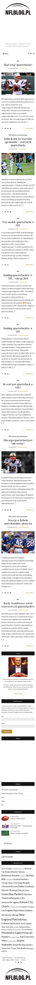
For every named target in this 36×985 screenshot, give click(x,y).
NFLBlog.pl (8, 843)
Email (3, 723)
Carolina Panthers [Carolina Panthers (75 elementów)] (21, 879)
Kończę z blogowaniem (18, 818)
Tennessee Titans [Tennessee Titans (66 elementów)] (8, 948)
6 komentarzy (24, 68)
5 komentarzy (23, 282)
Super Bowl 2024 (7, 957)
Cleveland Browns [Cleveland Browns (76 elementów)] (9, 886)
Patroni (23, 960)
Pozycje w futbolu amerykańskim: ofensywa (18, 522)
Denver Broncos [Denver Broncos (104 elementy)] (9, 890)
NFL (18, 61)
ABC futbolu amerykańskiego (18, 135)
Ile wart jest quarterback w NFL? (18, 386)
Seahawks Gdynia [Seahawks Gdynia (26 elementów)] (12, 941)
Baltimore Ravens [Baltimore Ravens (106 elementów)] (10, 875)
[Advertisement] (18, 29)
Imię (2, 716)
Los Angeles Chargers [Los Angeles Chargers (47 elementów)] (26, 907)
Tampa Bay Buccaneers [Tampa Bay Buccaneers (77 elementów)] (22, 944)
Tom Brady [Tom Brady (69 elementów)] (21, 948)
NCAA (3, 801)
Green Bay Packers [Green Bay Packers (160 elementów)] (12, 894)
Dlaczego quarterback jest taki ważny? (18, 442)
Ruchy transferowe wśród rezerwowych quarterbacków (18, 605)
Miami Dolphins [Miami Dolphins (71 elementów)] (26, 910)
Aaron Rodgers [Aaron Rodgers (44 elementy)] (6, 869)
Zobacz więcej (18, 693)
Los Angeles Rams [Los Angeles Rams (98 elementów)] (10, 910)
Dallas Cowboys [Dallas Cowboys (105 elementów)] (26, 886)
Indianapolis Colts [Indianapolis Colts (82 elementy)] (16, 898)
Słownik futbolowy (19, 957)
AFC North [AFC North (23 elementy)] (14, 868)
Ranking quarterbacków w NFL (18, 330)
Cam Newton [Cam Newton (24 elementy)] (9, 879)
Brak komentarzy (24, 335)
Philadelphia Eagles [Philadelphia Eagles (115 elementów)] (11, 932)
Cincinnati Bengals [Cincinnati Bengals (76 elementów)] (21, 883)
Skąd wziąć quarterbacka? (18, 64)
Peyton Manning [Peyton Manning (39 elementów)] (27, 929)
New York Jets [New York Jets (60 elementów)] (7, 927)
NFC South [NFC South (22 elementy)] (16, 927)
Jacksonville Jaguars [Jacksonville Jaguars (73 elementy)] (10, 902)
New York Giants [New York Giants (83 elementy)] (23, 923)
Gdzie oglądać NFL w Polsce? (10, 960)
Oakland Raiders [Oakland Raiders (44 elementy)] (24, 927)
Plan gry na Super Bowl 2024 (19, 833)
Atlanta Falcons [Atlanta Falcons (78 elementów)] (17, 872)
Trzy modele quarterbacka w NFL (18, 223)
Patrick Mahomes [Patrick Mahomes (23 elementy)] (17, 929)
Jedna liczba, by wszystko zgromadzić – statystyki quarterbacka (18, 142)
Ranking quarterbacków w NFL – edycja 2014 (18, 277)
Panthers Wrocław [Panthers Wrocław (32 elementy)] (7, 929)
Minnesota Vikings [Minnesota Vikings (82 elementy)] (10, 915)
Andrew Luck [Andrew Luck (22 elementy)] (21, 868)
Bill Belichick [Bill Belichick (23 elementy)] (22, 876)
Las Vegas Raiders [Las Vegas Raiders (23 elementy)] (13, 907)
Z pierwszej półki (7, 857)
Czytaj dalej (29, 128)
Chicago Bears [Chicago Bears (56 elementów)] (7, 883)
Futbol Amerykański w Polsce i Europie (12, 793)
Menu (5, 54)
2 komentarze (23, 149)
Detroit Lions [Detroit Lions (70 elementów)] (23, 890)
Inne (2, 797)
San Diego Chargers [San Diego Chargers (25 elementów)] (15, 937)
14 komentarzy (23, 229)
